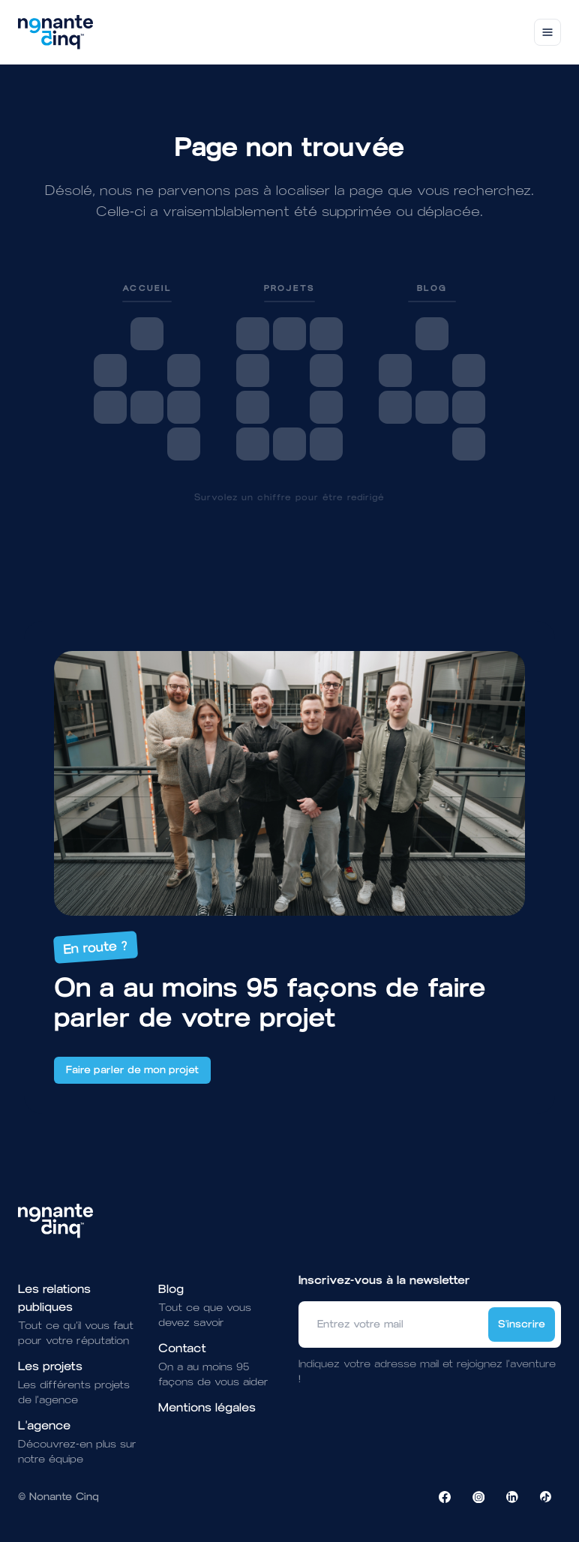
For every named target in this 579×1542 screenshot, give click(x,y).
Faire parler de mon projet (132, 1070)
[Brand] (55, 32)
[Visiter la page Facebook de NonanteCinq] (445, 1497)
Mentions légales (207, 1407)
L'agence (44, 1425)
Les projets (50, 1366)
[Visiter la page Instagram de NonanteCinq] (479, 1497)
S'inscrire (521, 1324)
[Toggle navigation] (547, 32)
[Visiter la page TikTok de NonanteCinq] (546, 1497)
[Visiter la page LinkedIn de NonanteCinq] (512, 1497)
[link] (147, 371)
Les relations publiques (54, 1298)
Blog (171, 1289)
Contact (182, 1348)
